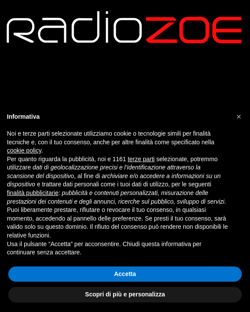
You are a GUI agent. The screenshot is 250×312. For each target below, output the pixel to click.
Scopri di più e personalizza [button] (125, 294)
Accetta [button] (125, 273)
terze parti (141, 159)
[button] (239, 117)
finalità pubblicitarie (32, 192)
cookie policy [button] (24, 150)
